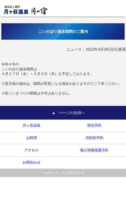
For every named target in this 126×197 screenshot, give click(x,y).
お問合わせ (31, 162)
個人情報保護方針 (94, 150)
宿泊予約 (94, 126)
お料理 (31, 138)
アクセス (31, 150)
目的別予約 (94, 138)
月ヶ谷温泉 (31, 126)
